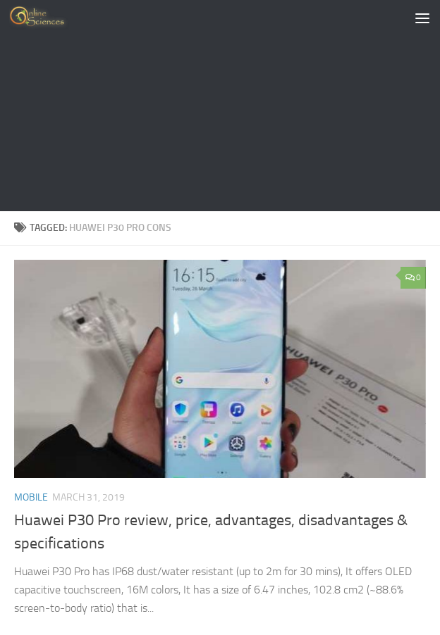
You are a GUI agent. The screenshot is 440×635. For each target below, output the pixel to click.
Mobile (31, 497)
